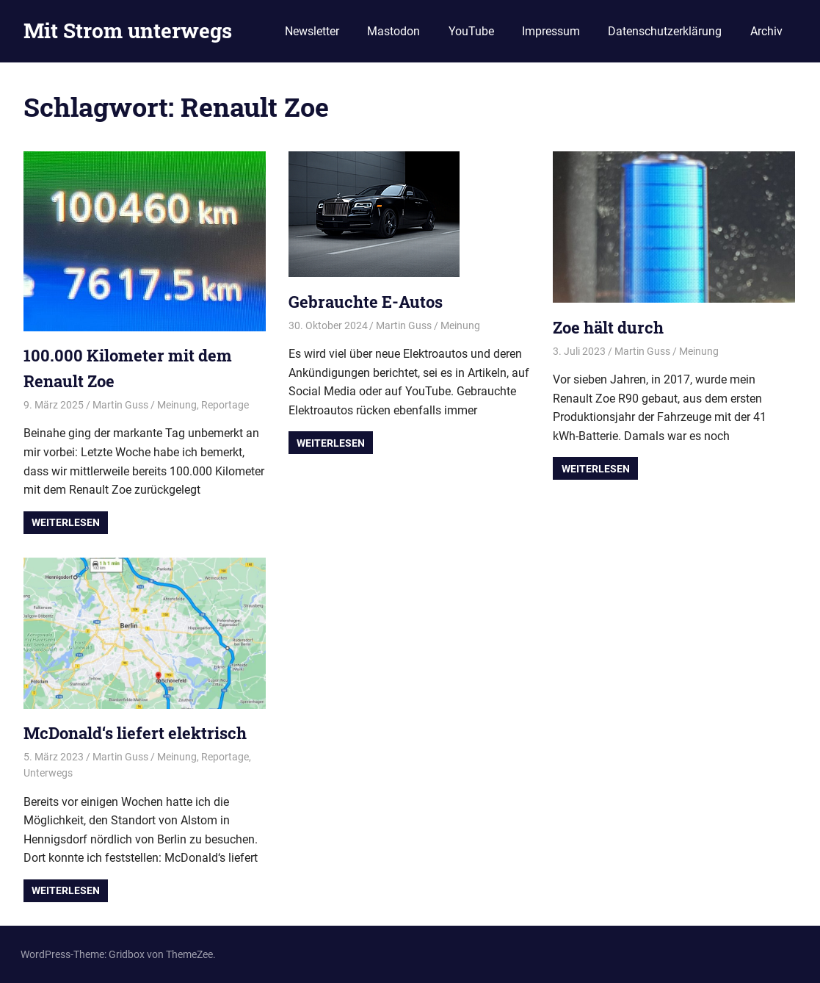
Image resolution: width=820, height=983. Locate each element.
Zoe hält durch (608, 327)
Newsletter (312, 31)
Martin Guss (120, 405)
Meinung (177, 405)
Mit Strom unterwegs (127, 30)
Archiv (766, 31)
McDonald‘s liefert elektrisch (135, 732)
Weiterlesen (66, 522)
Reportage (225, 405)
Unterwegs (48, 773)
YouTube (471, 31)
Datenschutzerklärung (665, 31)
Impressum (551, 31)
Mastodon (393, 31)
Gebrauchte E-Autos (366, 301)
